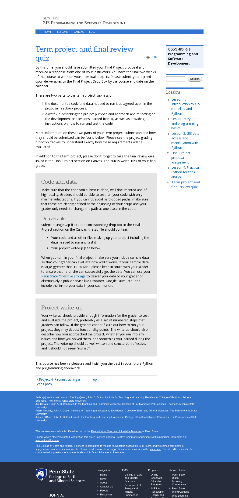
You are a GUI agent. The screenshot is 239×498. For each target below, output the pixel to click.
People (104, 490)
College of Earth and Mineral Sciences (134, 478)
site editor (155, 449)
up (95, 379)
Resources (106, 494)
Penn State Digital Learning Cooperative (179, 479)
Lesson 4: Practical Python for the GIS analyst (185, 172)
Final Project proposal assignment (180, 157)
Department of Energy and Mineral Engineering (133, 490)
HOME (48, 31)
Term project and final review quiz (185, 184)
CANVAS (79, 31)
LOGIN (93, 31)
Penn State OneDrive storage (63, 276)
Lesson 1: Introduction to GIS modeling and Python (185, 106)
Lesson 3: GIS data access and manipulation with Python (185, 140)
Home (103, 474)
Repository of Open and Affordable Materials (116, 431)
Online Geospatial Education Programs (157, 479)
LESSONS (62, 31)
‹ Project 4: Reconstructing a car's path (58, 381)
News (103, 478)
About (103, 482)
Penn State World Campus (180, 490)
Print (151, 57)
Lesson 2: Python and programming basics (184, 123)
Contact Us (106, 486)
